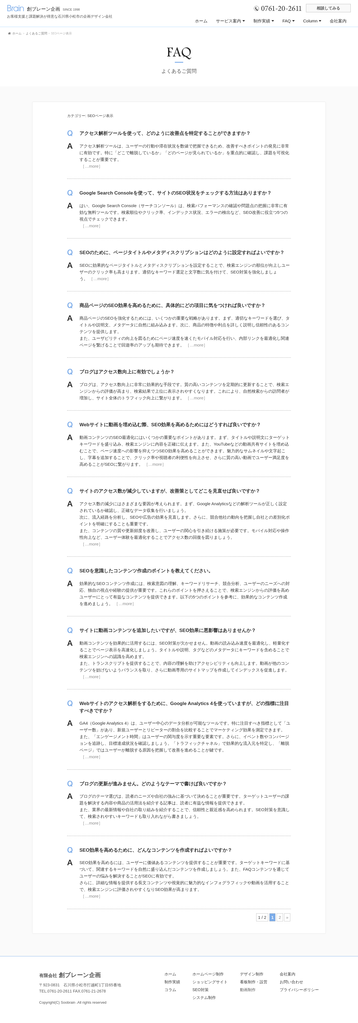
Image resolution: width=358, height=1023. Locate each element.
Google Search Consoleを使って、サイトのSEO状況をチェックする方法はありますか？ (175, 193)
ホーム (201, 20)
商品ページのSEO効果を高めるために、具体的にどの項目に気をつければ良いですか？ (172, 305)
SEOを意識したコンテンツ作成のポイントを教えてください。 (146, 570)
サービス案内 (230, 21)
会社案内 (338, 20)
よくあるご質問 (179, 71)
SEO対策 (200, 989)
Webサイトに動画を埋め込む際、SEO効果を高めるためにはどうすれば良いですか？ (170, 424)
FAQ (288, 21)
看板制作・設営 (253, 982)
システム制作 (204, 997)
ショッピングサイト (210, 982)
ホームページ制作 (208, 974)
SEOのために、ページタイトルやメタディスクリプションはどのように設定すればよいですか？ (181, 252)
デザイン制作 (251, 974)
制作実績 (263, 21)
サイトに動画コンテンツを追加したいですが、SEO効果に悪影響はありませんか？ (167, 630)
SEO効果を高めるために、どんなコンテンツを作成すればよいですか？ (155, 850)
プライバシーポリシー (299, 989)
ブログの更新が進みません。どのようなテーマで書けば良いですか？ (153, 783)
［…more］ (91, 166)
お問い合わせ (291, 982)
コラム (170, 989)
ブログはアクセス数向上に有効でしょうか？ (127, 371)
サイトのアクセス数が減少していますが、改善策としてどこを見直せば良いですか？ (169, 491)
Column (312, 21)
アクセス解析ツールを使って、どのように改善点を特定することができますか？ (165, 133)
